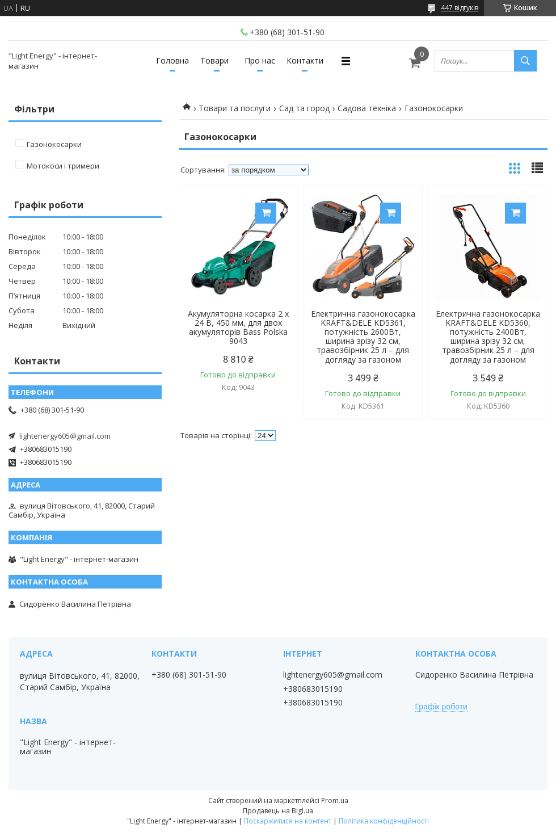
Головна (172, 60)
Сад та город (304, 108)
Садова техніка (367, 108)
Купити (265, 213)
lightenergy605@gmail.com (65, 435)
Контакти (305, 60)
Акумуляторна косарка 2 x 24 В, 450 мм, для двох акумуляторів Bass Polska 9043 (238, 327)
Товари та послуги (235, 108)
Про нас (260, 60)
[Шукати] (525, 61)
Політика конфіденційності (384, 821)
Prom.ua (334, 800)
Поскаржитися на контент (287, 821)
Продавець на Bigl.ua (278, 811)
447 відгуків (459, 7)
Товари (214, 60)
